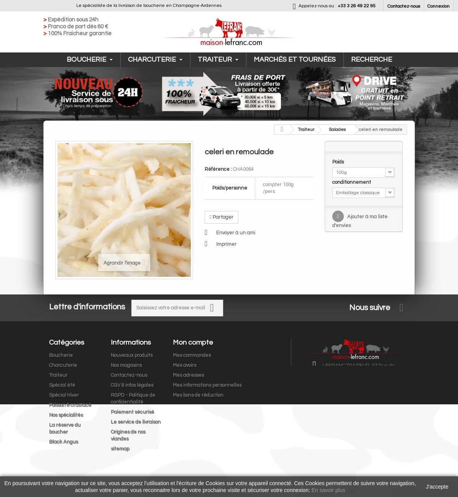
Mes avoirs (184, 365)
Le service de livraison (136, 422)
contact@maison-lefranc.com (374, 405)
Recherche (371, 59)
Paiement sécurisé (132, 412)
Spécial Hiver (64, 395)
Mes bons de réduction (198, 395)
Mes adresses (188, 375)
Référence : (218, 169)
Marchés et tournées (295, 59)
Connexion (438, 6)
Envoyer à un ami (235, 232)
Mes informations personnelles (207, 385)
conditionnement (352, 182)
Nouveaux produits (132, 355)
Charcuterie (155, 59)
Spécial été (62, 385)
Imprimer (226, 244)
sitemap (120, 448)
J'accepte (437, 487)
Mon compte (193, 342)
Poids (338, 162)
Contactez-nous (403, 6)
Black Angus (63, 442)
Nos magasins (126, 365)
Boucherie (90, 59)
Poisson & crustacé (70, 405)
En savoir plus (328, 490)
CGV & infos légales (132, 385)
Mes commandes (192, 355)
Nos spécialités (66, 415)
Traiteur (218, 59)
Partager (221, 217)
